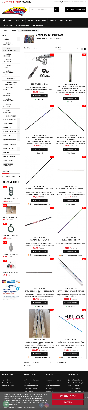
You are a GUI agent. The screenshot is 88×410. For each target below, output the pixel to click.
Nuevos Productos (8, 383)
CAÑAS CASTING (7, 106)
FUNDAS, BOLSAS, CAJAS (36, 20)
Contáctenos (28, 391)
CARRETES (20, 20)
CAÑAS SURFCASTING (8, 44)
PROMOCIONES (9, 156)
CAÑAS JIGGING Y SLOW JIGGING (10, 83)
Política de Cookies (31, 389)
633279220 (25, 2)
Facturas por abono (53, 386)
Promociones (6, 380)
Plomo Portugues (10, 272)
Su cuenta (50, 375)
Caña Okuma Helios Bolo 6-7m (71, 342)
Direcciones (50, 389)
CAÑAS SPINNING (7, 55)
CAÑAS (11, 20)
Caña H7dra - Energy (71, 240)
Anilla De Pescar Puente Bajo (11, 236)
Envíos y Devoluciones (31, 380)
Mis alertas (49, 391)
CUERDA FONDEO (9, 145)
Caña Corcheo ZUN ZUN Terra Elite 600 (39, 292)
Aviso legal (27, 383)
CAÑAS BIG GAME (8, 89)
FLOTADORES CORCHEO (8, 165)
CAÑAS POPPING (7, 94)
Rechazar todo (68, 396)
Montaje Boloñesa (39, 84)
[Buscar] (44, 9)
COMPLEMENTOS (22, 25)
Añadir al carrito (39, 96)
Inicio (4, 35)
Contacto (73, 375)
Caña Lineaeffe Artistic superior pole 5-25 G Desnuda (71, 88)
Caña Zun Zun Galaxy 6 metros (71, 291)
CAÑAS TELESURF (7, 66)
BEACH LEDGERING (7, 111)
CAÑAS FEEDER (11, 116)
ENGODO (6, 152)
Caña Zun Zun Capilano (39, 240)
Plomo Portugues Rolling (11, 254)
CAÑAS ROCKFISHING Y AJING (8, 73)
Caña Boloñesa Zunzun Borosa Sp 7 (70, 190)
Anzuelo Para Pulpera (11, 217)
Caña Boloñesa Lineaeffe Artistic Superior (71, 139)
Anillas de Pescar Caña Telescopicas (11, 199)
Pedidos (49, 383)
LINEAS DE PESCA (55, 20)
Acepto (68, 402)
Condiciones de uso (31, 386)
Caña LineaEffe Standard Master (39, 189)
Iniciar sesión (67, 2)
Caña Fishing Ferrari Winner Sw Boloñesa (39, 139)
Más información (10, 407)
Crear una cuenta (79, 2)
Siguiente (61, 363)
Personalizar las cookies (26, 407)
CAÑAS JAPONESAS (7, 61)
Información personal (53, 380)
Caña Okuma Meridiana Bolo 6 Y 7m (39, 343)
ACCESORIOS (8, 25)
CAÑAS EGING (10, 78)
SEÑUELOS (68, 20)
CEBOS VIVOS (8, 160)
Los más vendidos (10, 182)
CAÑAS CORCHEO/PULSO (9, 49)
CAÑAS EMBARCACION (8, 100)
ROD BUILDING (37, 25)
